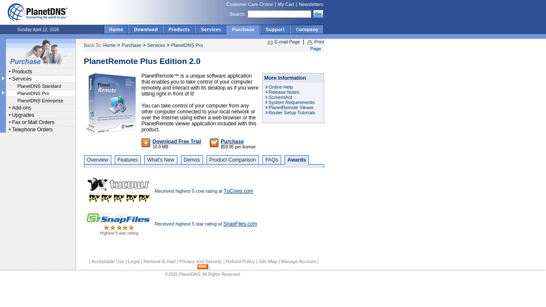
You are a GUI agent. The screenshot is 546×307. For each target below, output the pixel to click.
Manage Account (298, 261)
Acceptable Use (107, 261)
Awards (297, 160)
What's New (160, 160)
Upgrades (23, 115)
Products (22, 72)
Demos (192, 160)
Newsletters (311, 4)
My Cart (286, 4)
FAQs (271, 160)
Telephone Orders (32, 130)
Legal (133, 261)
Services (22, 79)
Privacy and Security (200, 261)
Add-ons (21, 108)
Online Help (281, 87)
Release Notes (284, 92)
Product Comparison (232, 160)
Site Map (267, 261)
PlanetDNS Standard (39, 86)
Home (109, 45)
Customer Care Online (250, 4)
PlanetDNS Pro (33, 93)
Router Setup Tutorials (292, 112)
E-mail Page (287, 41)
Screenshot (281, 97)
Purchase (131, 45)
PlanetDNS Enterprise (40, 100)
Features (128, 160)
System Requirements (292, 102)
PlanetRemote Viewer (291, 107)
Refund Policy (240, 261)
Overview (97, 160)
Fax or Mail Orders (33, 122)
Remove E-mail (159, 261)
